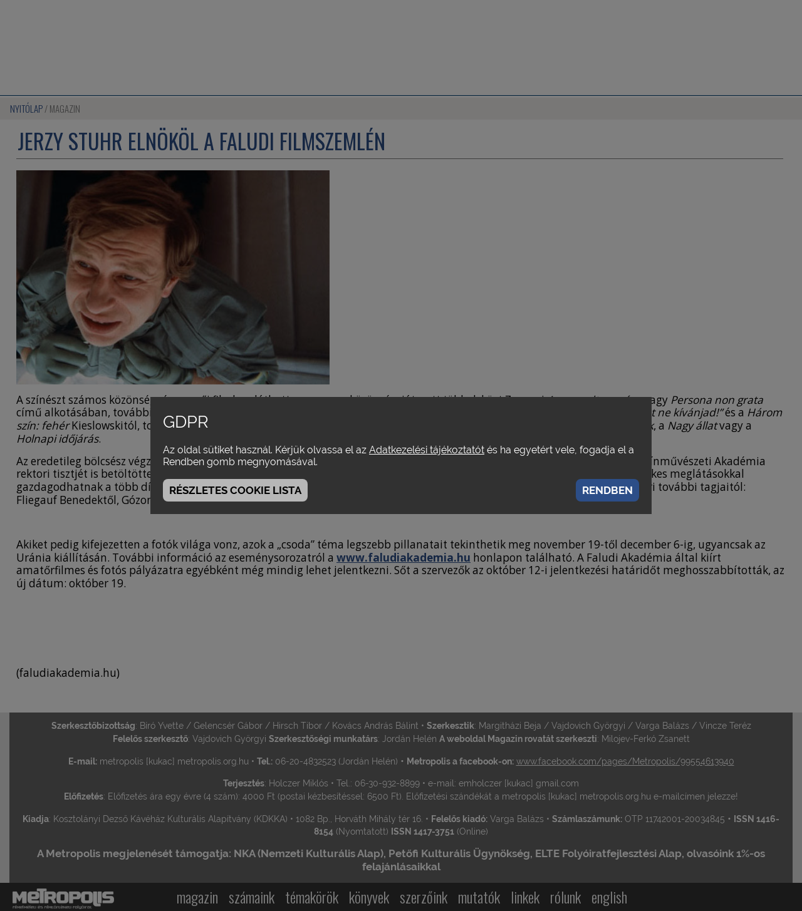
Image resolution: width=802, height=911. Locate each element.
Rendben (607, 490)
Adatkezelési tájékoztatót (426, 450)
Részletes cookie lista (235, 490)
